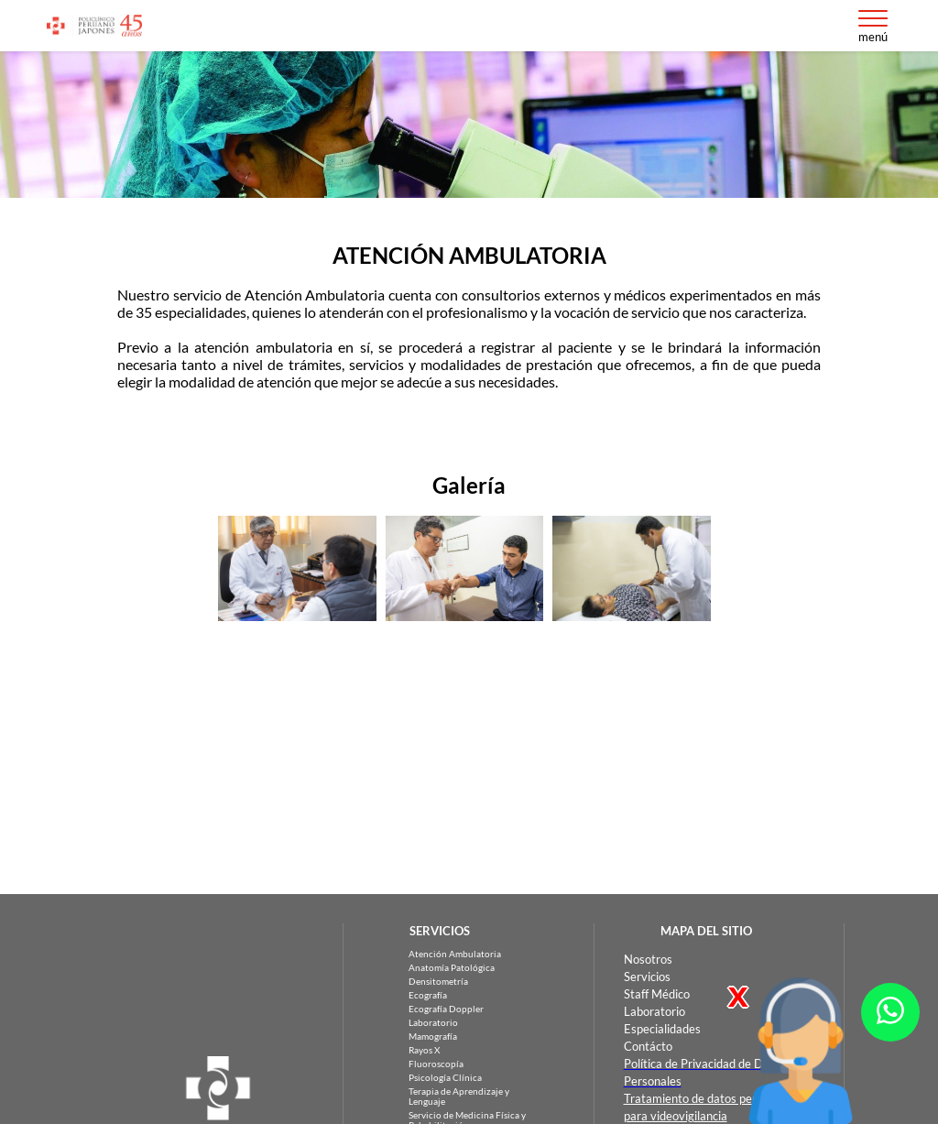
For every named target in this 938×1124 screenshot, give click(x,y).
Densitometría (438, 982)
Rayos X (424, 1050)
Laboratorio (433, 1023)
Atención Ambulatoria (455, 954)
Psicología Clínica (445, 1078)
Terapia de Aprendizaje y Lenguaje (459, 1096)
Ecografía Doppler (446, 1009)
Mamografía (433, 1036)
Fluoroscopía (436, 1064)
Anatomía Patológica (452, 968)
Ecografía (428, 995)
